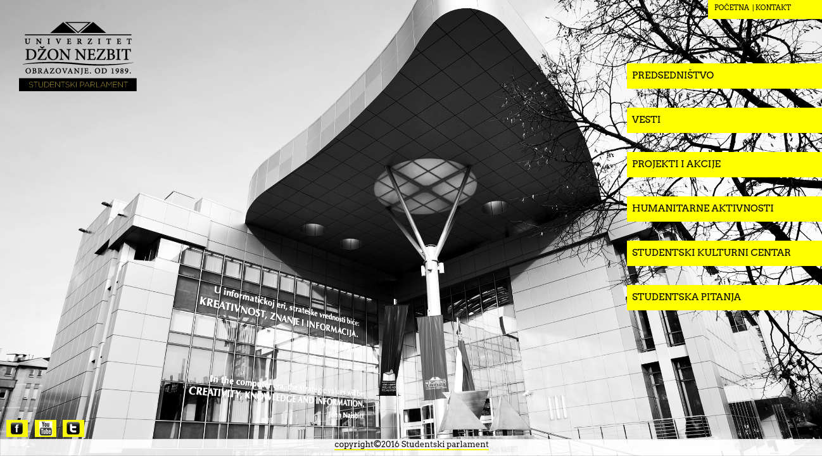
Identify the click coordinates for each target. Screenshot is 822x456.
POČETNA (731, 7)
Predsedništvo (673, 75)
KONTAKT (773, 7)
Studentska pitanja (686, 297)
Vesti (646, 119)
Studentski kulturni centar (711, 252)
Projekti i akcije (676, 164)
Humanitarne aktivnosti (703, 208)
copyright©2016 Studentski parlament (411, 444)
